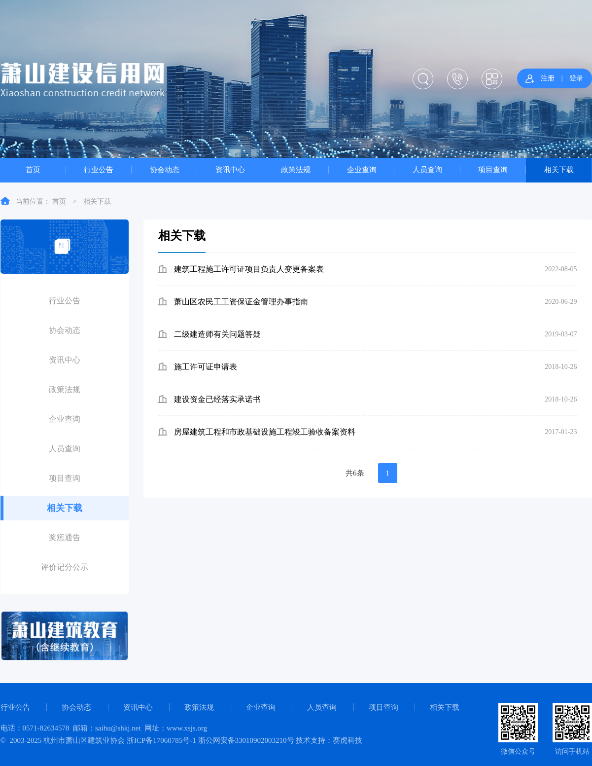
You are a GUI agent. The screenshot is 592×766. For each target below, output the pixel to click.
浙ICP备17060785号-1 (161, 740)
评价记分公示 (64, 567)
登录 (576, 78)
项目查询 (493, 169)
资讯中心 (230, 169)
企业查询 (362, 169)
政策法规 (296, 169)
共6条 (355, 473)
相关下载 (559, 169)
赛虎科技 (347, 740)
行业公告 (98, 169)
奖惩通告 (64, 537)
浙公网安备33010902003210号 (246, 740)
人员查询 (427, 169)
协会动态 (164, 169)
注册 (548, 78)
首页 (33, 169)
